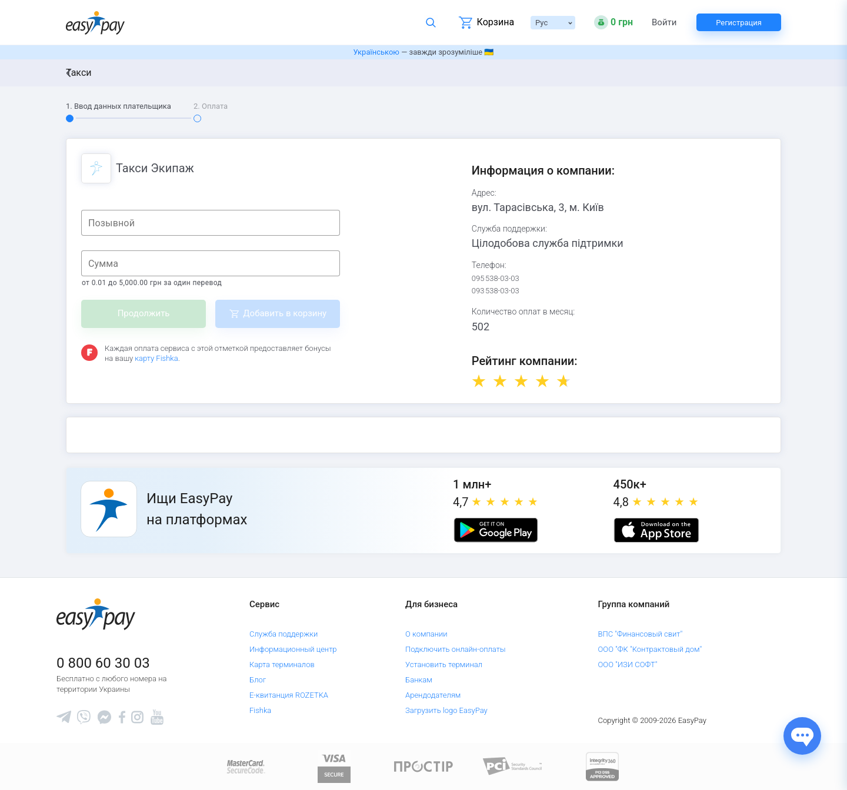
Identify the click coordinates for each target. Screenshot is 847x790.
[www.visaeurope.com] (334, 765)
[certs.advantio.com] (602, 765)
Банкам (418, 679)
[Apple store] (656, 530)
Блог (257, 679)
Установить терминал (443, 664)
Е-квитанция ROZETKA (288, 695)
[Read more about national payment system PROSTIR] (423, 765)
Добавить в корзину (284, 313)
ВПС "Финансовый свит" (640, 634)
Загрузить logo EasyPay (446, 710)
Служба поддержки (283, 634)
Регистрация (739, 22)
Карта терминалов (282, 664)
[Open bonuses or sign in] (613, 22)
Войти (664, 22)
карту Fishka (156, 358)
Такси (79, 72)
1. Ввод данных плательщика (118, 106)
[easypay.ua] (95, 22)
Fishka (260, 710)
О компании (426, 634)
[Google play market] (496, 530)
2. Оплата (211, 106)
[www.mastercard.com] (245, 765)
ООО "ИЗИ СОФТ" (628, 664)
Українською (376, 52)
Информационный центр (293, 649)
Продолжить (144, 313)
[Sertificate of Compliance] (513, 765)
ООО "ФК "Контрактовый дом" (650, 649)
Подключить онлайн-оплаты (455, 649)
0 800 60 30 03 (103, 663)
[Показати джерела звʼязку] (802, 736)
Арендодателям (433, 695)
